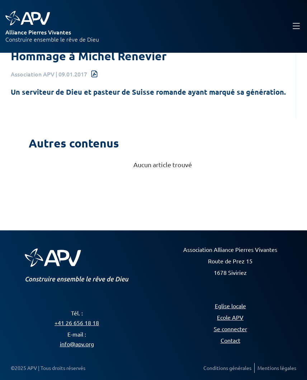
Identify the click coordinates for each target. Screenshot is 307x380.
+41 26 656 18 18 (77, 322)
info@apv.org (77, 343)
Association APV (33, 74)
